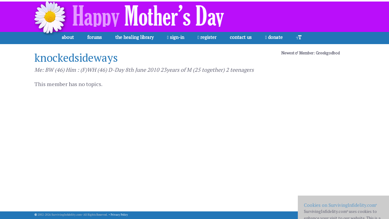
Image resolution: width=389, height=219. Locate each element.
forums (94, 37)
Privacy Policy (119, 215)
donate (273, 37)
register (207, 37)
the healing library (134, 37)
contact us (241, 37)
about (68, 37)
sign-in (175, 37)
